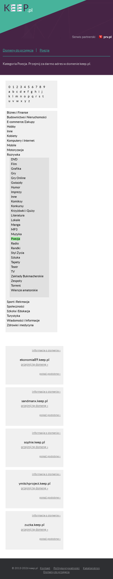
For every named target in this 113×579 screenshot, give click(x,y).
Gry (13, 173)
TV (13, 271)
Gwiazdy (17, 182)
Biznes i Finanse (17, 112)
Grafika (16, 168)
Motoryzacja (15, 150)
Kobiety (12, 136)
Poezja (44, 50)
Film (14, 164)
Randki (15, 248)
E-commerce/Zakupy (21, 122)
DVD (14, 159)
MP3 (14, 229)
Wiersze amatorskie (24, 290)
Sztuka (15, 257)
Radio (15, 243)
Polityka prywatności (66, 568)
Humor (15, 187)
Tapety (15, 262)
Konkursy (17, 206)
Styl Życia (17, 252)
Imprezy (16, 192)
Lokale (15, 220)
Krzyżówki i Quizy (23, 210)
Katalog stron (91, 568)
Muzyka (16, 234)
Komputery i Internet (20, 140)
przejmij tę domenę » (34, 364)
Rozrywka (13, 154)
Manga (15, 224)
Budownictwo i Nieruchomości (27, 117)
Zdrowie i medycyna (20, 325)
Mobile (11, 145)
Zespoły (16, 280)
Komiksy (17, 201)
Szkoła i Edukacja (18, 311)
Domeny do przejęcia (18, 50)
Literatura (18, 215)
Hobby (11, 126)
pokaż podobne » (50, 373)
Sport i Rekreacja (18, 301)
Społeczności (15, 306)
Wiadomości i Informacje (23, 320)
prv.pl (108, 37)
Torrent (16, 285)
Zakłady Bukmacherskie (27, 276)
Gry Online (18, 178)
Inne (10, 131)
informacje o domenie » (46, 350)
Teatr (14, 266)
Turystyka (13, 315)
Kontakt (45, 568)
